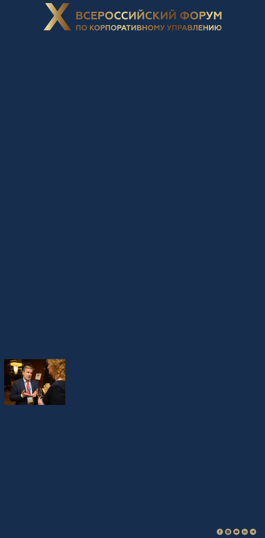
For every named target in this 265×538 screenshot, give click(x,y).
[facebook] (220, 534)
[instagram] (228, 534)
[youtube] (236, 534)
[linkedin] (245, 534)
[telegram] (253, 534)
